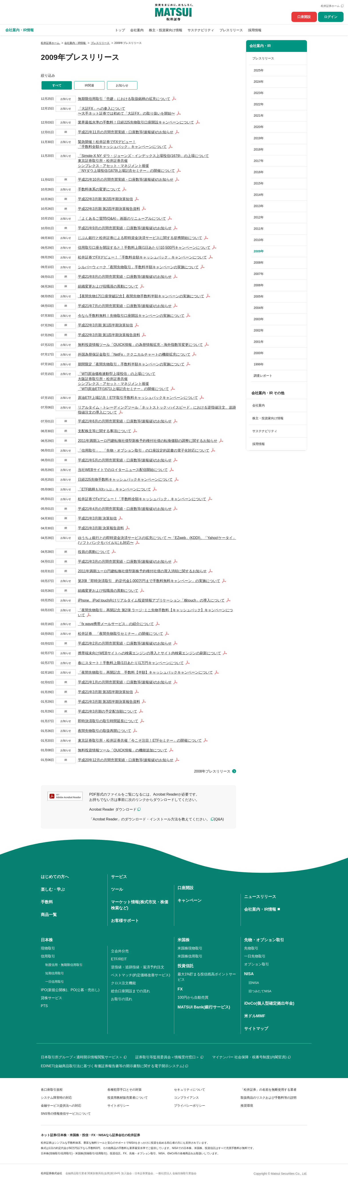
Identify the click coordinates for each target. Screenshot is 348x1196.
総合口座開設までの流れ (130, 991)
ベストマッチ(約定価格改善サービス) (140, 975)
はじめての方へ (55, 876)
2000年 (259, 353)
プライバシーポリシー (189, 1105)
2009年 (259, 251)
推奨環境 (247, 1105)
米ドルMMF (254, 1016)
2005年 (259, 296)
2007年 (259, 274)
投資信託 (186, 966)
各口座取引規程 (52, 1089)
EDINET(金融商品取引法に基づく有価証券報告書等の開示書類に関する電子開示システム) (114, 1066)
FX (180, 989)
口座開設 (304, 17)
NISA (249, 974)
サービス (119, 876)
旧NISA (254, 982)
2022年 (259, 104)
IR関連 (89, 85)
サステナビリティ (201, 30)
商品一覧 (49, 914)
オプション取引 (256, 964)
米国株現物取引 (190, 948)
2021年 (259, 115)
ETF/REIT (119, 959)
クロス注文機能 (123, 983)
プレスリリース (231, 30)
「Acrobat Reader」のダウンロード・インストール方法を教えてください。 (149, 819)
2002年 (259, 330)
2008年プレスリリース (212, 771)
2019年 (259, 138)
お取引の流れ (121, 999)
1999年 (259, 364)
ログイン (330, 17)
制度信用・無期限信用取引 (64, 965)
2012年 (259, 217)
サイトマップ (256, 1028)
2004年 (259, 308)
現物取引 (48, 948)
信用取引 (48, 956)
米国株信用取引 (190, 956)
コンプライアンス (186, 1097)
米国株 (184, 940)
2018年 (259, 149)
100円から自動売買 (193, 997)
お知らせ (122, 85)
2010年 (259, 240)
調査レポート (263, 375)
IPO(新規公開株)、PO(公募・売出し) (70, 990)
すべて (56, 85)
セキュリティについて (189, 1089)
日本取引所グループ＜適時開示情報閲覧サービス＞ (84, 1057)
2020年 (259, 127)
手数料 (47, 902)
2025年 (259, 70)
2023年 (259, 93)
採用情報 (254, 30)
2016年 (259, 172)
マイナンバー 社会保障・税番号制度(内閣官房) (251, 1057)
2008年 (259, 262)
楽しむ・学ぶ (53, 889)
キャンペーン (190, 900)
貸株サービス (51, 998)
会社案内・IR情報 (260, 909)
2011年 (259, 228)
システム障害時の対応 (56, 1097)
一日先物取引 (254, 956)
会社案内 (137, 30)
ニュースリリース (260, 896)
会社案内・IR (260, 46)
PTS (44, 1006)
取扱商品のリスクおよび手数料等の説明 (269, 1097)
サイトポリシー (118, 1105)
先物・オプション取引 (264, 940)
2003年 (259, 319)
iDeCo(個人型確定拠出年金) (269, 1003)
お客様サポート (125, 920)
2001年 (259, 341)
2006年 (259, 285)
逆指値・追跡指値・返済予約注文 (137, 967)
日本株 (47, 940)
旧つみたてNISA (260, 991)
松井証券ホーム (330, 6)
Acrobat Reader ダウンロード (112, 809)
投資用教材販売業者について (127, 1097)
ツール (117, 889)
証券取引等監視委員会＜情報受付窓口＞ (169, 1057)
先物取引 (251, 948)
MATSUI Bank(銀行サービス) (204, 1007)
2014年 (259, 194)
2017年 (259, 161)
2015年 (259, 183)
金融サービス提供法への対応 (61, 1105)
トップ (120, 30)
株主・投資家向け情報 (165, 30)
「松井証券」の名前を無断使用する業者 (269, 1089)
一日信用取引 (54, 981)
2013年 (259, 206)
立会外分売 (120, 951)
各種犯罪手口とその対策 (124, 1089)
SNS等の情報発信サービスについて (66, 1113)
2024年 (259, 81)
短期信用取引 (54, 973)
